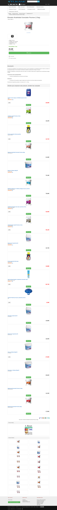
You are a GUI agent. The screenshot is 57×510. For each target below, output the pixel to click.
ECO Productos (22, 9)
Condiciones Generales (40, 500)
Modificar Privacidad (40, 502)
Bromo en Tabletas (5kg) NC (13, 170)
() (10, 99)
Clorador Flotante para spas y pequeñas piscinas (16, 297)
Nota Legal (38, 504)
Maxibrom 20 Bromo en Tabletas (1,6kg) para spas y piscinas (19, 188)
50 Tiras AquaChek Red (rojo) (13, 261)
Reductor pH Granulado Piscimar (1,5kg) (15, 388)
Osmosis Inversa (40, 6)
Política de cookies (40, 503)
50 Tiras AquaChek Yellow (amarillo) (14, 134)
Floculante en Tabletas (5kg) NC (13, 370)
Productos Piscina (12, 9)
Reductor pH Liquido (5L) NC (13, 243)
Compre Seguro (24, 500)
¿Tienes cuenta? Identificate (14, 502)
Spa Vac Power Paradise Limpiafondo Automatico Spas (18, 279)
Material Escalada (41, 9)
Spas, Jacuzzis (21, 6)
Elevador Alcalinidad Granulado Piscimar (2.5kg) (30, 419)
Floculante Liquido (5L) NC (12, 315)
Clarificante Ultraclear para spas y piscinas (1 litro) (17, 206)
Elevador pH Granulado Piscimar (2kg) (15, 406)
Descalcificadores (30, 6)
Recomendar (12, 56)
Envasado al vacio (31, 9)
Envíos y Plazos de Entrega (41, 499)
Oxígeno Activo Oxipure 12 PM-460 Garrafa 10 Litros (17, 97)
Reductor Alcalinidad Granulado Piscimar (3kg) (16, 152)
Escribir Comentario (13, 58)
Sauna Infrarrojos (12, 6)
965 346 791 (13, 4)
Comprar (29, 52)
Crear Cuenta (10, 499)
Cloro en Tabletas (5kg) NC (12, 352)
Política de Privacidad (40, 501)
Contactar (24, 499)
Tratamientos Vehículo (13, 11)
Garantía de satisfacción (26, 501)
